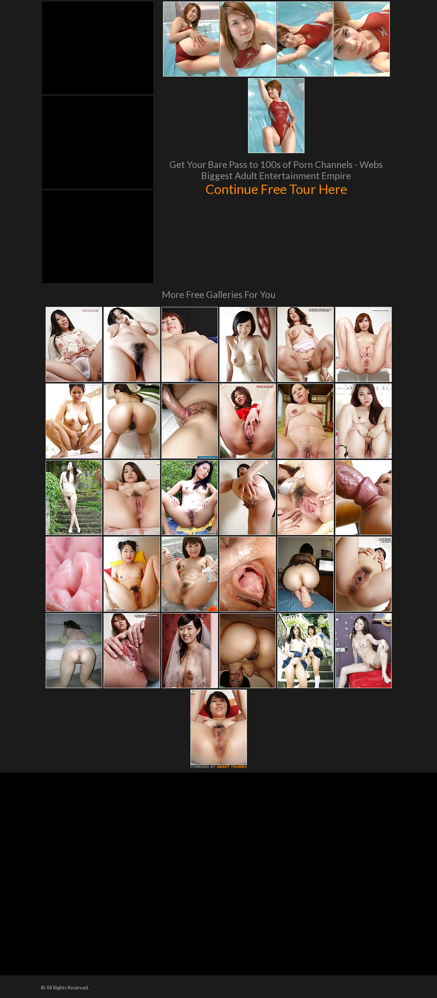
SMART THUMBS (231, 767)
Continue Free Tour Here (276, 189)
